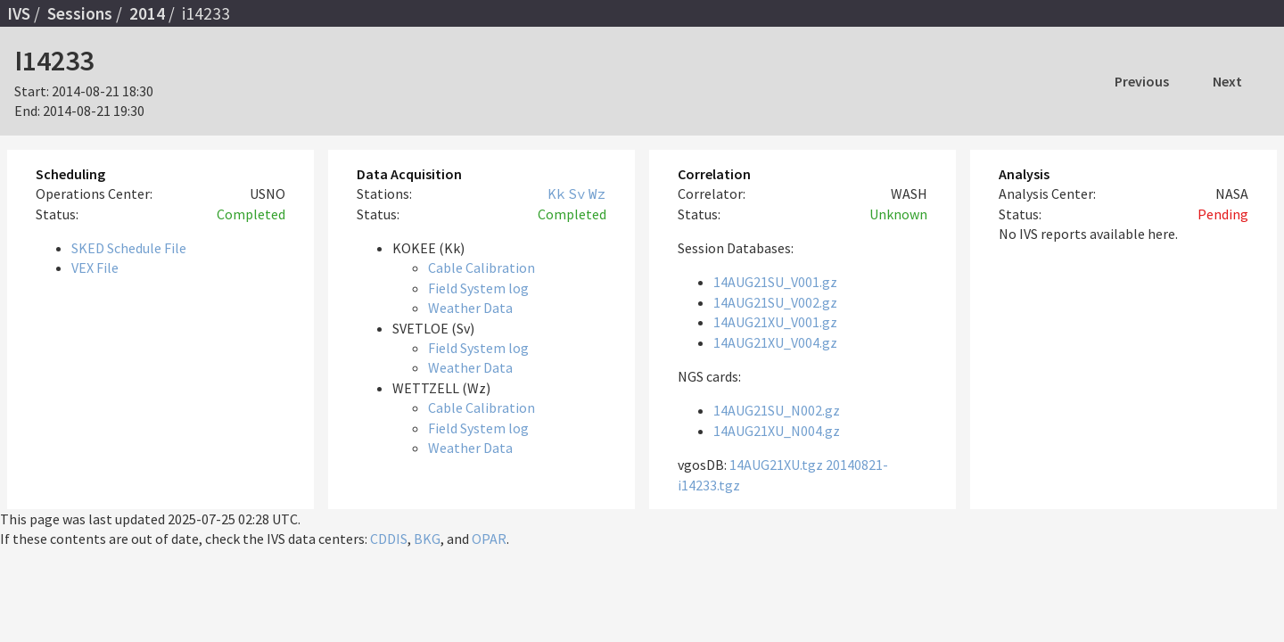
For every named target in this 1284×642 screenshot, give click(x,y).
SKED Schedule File (128, 248)
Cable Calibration (481, 267)
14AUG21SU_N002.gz (776, 410)
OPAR (489, 538)
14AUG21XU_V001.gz (775, 322)
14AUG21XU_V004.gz (775, 342)
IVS (18, 13)
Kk (556, 193)
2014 (147, 13)
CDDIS (388, 538)
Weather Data (470, 308)
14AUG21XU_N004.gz (776, 431)
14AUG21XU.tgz (776, 464)
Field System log (478, 288)
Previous (1142, 81)
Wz (597, 193)
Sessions (79, 13)
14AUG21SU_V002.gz (775, 302)
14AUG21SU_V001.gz (775, 282)
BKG (427, 538)
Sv (577, 193)
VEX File (95, 267)
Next (1227, 81)
